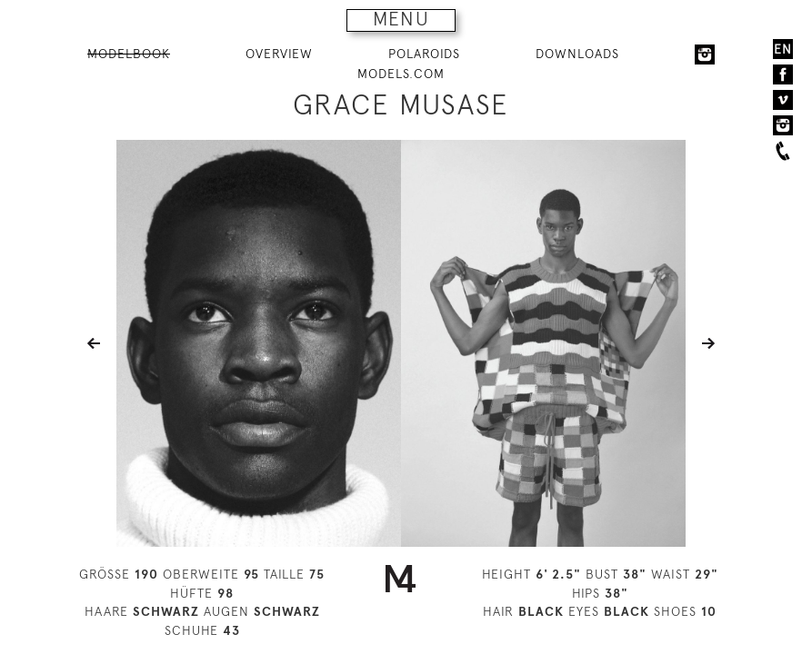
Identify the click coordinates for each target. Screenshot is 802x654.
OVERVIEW (279, 53)
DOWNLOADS (577, 53)
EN (783, 49)
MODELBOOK (128, 53)
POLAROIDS (424, 53)
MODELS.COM (401, 73)
